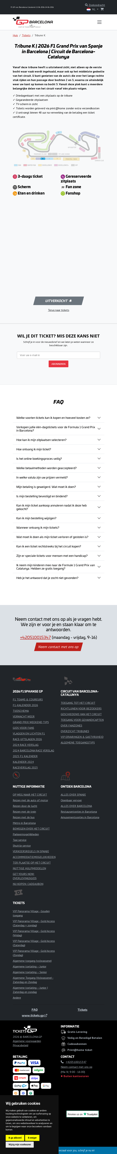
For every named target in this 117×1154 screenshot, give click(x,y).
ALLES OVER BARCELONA (76, 806)
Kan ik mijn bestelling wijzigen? (36, 518)
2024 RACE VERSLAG (26, 745)
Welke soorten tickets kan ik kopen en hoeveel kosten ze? (53, 418)
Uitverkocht (58, 301)
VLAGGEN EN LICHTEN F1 (29, 733)
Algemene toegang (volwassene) (32, 960)
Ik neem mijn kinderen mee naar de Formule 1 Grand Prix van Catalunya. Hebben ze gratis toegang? (55, 566)
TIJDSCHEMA (21, 711)
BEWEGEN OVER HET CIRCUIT (31, 828)
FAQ (35, 1009)
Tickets (26, 35)
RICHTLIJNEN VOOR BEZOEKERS (81, 708)
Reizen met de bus (24, 817)
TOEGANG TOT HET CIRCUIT (78, 703)
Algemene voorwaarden (27, 1041)
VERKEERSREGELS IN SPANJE (31, 851)
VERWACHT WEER (24, 716)
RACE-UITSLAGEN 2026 (27, 739)
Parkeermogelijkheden (26, 834)
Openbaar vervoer (71, 800)
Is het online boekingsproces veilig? (39, 458)
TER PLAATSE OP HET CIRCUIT (32, 862)
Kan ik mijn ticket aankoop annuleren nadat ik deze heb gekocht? (51, 507)
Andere (17, 997)
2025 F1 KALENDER (25, 756)
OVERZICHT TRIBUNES (75, 731)
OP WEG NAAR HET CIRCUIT (30, 794)
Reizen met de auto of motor (30, 800)
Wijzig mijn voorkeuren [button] (20, 1144)
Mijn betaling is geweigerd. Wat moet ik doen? (46, 487)
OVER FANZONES (71, 725)
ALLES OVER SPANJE (73, 794)
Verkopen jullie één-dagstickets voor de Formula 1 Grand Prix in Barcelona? (55, 428)
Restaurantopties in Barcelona (79, 811)
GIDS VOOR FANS (23, 728)
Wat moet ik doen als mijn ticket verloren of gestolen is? (52, 537)
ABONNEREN (58, 363)
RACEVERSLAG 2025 (25, 767)
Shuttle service (22, 845)
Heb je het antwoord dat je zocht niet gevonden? (47, 578)
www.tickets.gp (34, 1015)
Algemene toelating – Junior (29, 966)
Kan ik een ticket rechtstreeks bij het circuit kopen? (48, 546)
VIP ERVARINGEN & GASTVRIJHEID (82, 737)
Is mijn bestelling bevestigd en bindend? (41, 496)
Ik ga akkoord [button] (15, 1138)
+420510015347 (35, 637)
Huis (15, 35)
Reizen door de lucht (25, 806)
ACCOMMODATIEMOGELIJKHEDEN (34, 857)
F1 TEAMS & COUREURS (28, 699)
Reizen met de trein (24, 811)
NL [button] (91, 9)
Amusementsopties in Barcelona (80, 817)
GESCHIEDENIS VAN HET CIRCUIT (81, 714)
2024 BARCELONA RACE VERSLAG (33, 750)
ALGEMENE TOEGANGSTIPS (78, 742)
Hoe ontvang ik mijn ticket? (33, 449)
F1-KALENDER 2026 (25, 705)
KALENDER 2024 (23, 762)
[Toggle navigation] (99, 22)
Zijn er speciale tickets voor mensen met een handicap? (52, 556)
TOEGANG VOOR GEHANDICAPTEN (82, 720)
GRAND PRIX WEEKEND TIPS (31, 722)
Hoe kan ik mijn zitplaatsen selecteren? (41, 440)
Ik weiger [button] (32, 1138)
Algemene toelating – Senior (30, 972)
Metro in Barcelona (24, 823)
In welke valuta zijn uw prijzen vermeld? (42, 477)
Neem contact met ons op (58, 646)
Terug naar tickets (58, 310)
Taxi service (19, 840)
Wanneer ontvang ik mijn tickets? (37, 527)
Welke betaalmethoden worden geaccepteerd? (46, 468)
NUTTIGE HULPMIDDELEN (29, 868)
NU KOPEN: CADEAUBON (28, 884)
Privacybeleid (20, 1045)
